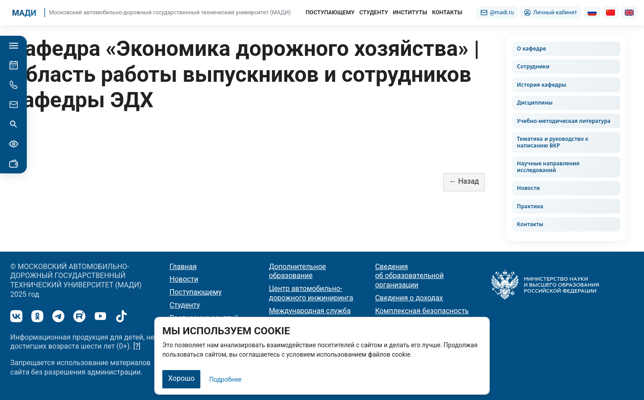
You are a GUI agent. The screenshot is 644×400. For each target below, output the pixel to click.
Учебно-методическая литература (563, 121)
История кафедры (541, 84)
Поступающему (195, 292)
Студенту (184, 305)
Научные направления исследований (548, 167)
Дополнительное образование (297, 271)
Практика (530, 206)
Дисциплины (535, 102)
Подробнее (225, 379)
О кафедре (531, 48)
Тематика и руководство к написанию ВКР (553, 142)
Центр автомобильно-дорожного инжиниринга (311, 293)
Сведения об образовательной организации (409, 276)
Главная (183, 266)
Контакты (530, 224)
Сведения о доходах (409, 298)
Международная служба (310, 311)
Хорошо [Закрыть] (181, 378)
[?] (136, 346)
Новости (528, 188)
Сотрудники (533, 66)
